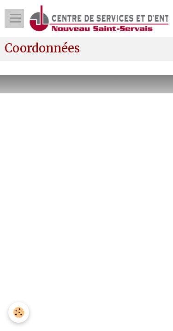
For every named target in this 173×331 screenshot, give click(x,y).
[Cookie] (18, 312)
